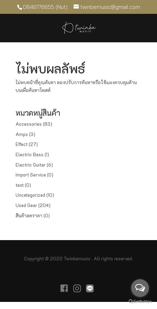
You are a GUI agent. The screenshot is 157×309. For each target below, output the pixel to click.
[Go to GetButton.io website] (140, 301)
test (20, 185)
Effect (22, 144)
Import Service (31, 175)
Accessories (29, 124)
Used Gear (26, 205)
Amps (22, 134)
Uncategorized (30, 195)
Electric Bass (29, 154)
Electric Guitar (31, 165)
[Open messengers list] (140, 288)
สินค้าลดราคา (29, 215)
